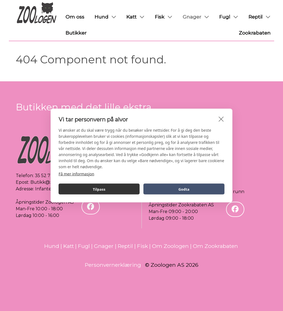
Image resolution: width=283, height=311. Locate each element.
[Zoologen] (37, 13)
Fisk (142, 246)
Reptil (125, 246)
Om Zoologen (170, 246)
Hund (51, 246)
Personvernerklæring (113, 264)
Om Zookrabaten (215, 246)
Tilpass (99, 188)
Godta (183, 188)
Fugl (84, 246)
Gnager (104, 246)
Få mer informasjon (76, 174)
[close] (221, 119)
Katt (68, 246)
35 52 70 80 (48, 175)
